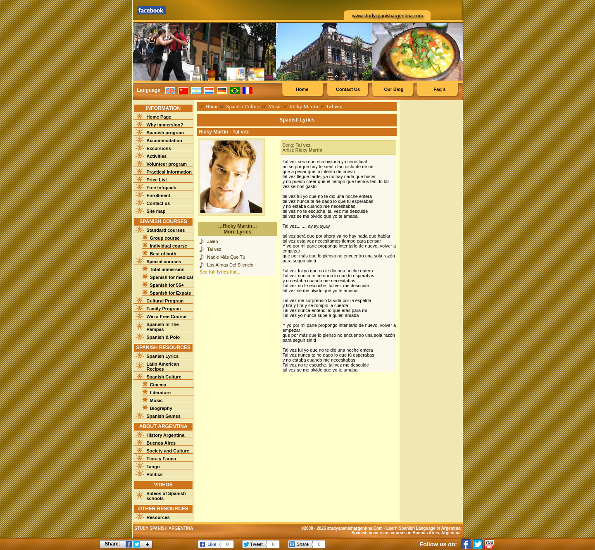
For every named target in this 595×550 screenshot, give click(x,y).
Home (302, 89)
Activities (157, 156)
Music (156, 400)
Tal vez (214, 249)
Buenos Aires (161, 442)
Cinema (158, 384)
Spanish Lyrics (163, 356)
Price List (157, 179)
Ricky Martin (303, 106)
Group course (165, 238)
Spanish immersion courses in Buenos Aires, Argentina (406, 533)
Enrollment (158, 195)
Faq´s (439, 89)
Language (148, 90)
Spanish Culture (164, 376)
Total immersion (167, 269)
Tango (153, 466)
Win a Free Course (166, 316)
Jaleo (212, 241)
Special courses (164, 261)
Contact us (158, 203)
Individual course (168, 245)
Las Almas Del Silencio (230, 264)
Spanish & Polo (163, 337)
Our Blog (393, 89)
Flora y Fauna (161, 458)
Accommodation (164, 140)
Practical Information (169, 171)
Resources (158, 517)
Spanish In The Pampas (163, 327)
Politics (155, 474)
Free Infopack (161, 187)
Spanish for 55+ (167, 285)
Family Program (164, 308)
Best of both (163, 253)
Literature (160, 392)
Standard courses (166, 230)
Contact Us (348, 89)
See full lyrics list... (220, 271)
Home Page (159, 116)
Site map (156, 211)
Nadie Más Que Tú (226, 257)
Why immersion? (165, 124)
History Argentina (166, 435)
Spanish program (165, 132)
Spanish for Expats (170, 292)
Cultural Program (165, 300)
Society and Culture (168, 450)
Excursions (159, 148)
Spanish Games (164, 416)
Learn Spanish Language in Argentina (423, 528)
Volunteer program (167, 164)
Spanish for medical (171, 277)
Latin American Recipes (163, 366)
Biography (161, 408)
